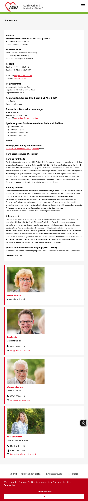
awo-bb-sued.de (19, 78)
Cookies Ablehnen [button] (44, 491)
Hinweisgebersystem (54, 474)
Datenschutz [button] (10, 485)
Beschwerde (72, 474)
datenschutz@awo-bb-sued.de (26, 118)
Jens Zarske (12, 337)
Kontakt (13, 474)
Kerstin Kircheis (14, 295)
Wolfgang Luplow (15, 387)
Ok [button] (44, 496)
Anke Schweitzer (14, 436)
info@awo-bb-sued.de (23, 75)
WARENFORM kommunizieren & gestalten (22, 148)
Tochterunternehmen (31, 474)
